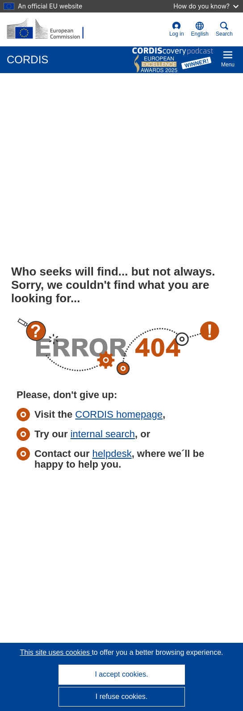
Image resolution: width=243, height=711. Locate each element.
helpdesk (112, 453)
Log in (176, 29)
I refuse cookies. (122, 696)
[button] (200, 29)
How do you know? (206, 6)
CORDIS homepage (119, 414)
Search (224, 29)
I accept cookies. (121, 674)
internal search (103, 434)
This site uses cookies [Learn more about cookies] (56, 652)
